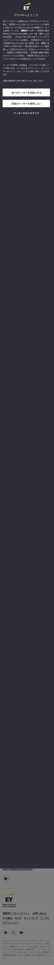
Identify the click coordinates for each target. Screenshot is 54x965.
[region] (27, 434)
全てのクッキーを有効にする (26, 92)
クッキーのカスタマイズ (26, 112)
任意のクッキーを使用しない (26, 103)
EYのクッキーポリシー (19, 80)
